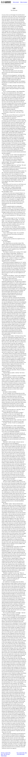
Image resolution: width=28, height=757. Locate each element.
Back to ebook (16, 2)
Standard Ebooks (6, 2)
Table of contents (23, 2)
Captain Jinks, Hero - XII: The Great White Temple (6, 754)
